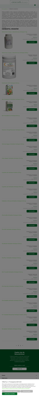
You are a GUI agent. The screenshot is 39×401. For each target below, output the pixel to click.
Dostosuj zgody (26, 391)
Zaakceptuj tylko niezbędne (11, 391)
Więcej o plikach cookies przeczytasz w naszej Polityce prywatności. (16, 388)
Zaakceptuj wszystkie (10, 393)
